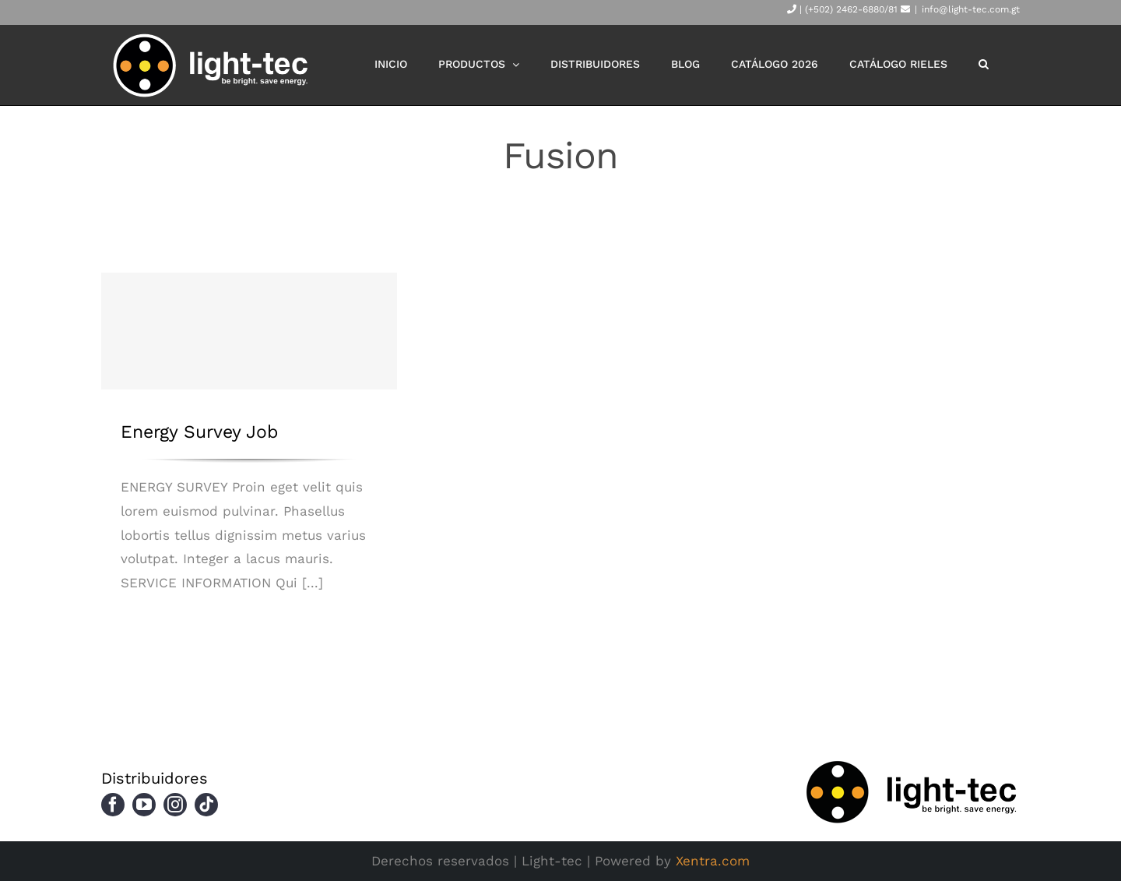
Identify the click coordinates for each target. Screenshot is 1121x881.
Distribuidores (154, 777)
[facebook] (113, 804)
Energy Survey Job (199, 431)
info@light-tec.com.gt (971, 9)
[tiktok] (206, 804)
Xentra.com (713, 861)
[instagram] (175, 804)
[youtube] (144, 804)
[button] (984, 64)
